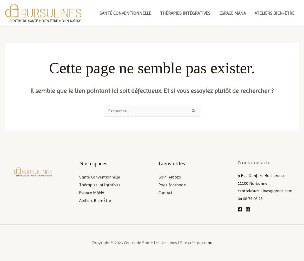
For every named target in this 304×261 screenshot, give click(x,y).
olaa (208, 242)
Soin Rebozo (169, 177)
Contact (165, 192)
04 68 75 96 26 (250, 198)
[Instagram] (248, 209)
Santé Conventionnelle (125, 13)
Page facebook (172, 184)
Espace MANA (232, 13)
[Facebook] (240, 209)
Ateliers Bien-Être (274, 13)
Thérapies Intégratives (185, 13)
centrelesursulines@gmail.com (265, 190)
